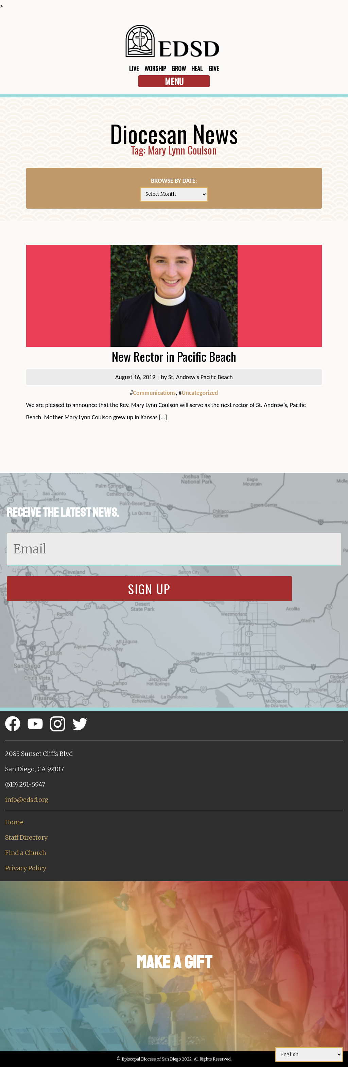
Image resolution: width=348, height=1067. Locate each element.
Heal (197, 68)
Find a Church (25, 853)
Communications (154, 393)
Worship (155, 68)
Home (14, 822)
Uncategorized (199, 393)
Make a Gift (174, 962)
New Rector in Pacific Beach (174, 356)
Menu (174, 81)
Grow (179, 68)
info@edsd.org (26, 800)
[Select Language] (309, 1054)
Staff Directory (26, 837)
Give (214, 68)
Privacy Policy (25, 868)
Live (134, 68)
